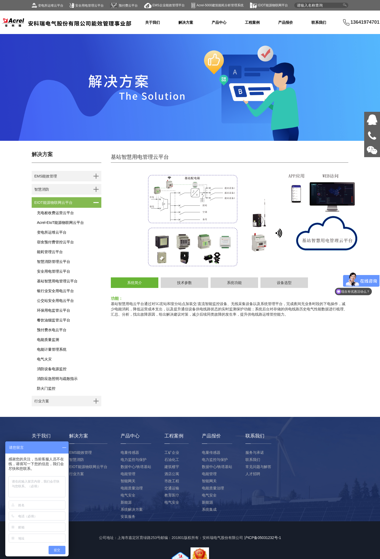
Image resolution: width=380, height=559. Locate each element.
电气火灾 (44, 359)
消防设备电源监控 (51, 369)
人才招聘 (252, 474)
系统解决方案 (132, 509)
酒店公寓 (171, 474)
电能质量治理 (132, 488)
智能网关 (128, 481)
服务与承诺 (254, 452)
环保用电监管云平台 (53, 310)
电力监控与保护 (133, 459)
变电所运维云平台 (51, 232)
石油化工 (171, 459)
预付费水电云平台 (51, 330)
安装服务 (128, 516)
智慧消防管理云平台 (53, 261)
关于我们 (152, 22)
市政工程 (171, 481)
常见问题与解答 (258, 467)
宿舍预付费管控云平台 (55, 242)
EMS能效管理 (80, 452)
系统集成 (209, 509)
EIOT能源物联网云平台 (88, 467)
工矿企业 (171, 452)
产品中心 (219, 22)
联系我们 (318, 22)
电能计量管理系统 (51, 349)
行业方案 (76, 474)
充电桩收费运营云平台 (55, 213)
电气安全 (128, 495)
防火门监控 (46, 388)
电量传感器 (130, 452)
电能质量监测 (48, 340)
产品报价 (285, 22)
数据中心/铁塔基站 (136, 467)
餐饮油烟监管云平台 (53, 320)
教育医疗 (171, 495)
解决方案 (185, 22)
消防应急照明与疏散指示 (57, 379)
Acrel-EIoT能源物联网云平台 (60, 222)
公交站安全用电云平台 (55, 300)
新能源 (126, 502)
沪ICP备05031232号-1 (262, 538)
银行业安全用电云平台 (55, 291)
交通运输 (171, 488)
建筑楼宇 (171, 467)
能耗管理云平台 (50, 252)
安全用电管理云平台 (53, 271)
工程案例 (252, 22)
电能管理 (128, 474)
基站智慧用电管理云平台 (57, 281)
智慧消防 (76, 459)
